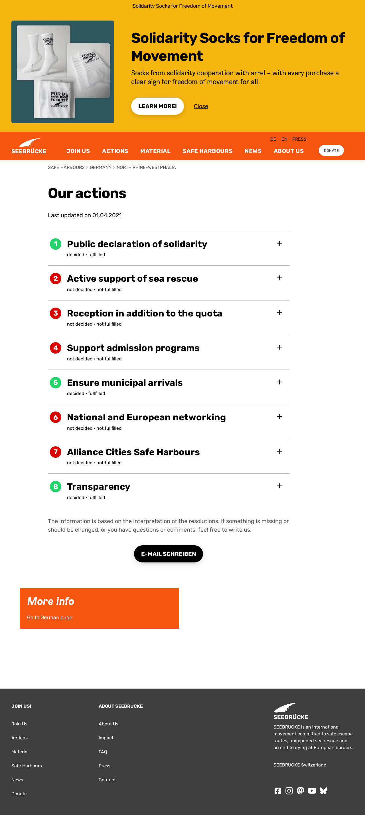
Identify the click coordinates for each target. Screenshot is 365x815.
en (284, 139)
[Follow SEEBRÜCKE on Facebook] (277, 790)
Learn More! (157, 106)
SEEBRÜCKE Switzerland (300, 765)
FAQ (103, 752)
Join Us (78, 151)
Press (299, 139)
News (253, 151)
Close (201, 106)
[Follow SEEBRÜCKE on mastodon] (300, 790)
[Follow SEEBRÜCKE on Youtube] (312, 790)
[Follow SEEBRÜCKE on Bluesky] (323, 790)
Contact (107, 779)
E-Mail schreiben (168, 553)
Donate (331, 150)
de (273, 139)
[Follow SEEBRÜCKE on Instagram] (289, 790)
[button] (169, 248)
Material (155, 151)
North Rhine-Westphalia (146, 167)
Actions (115, 151)
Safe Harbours (207, 151)
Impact (106, 738)
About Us (289, 151)
